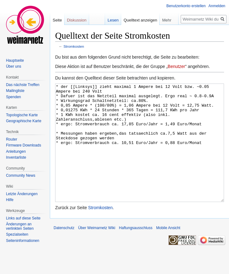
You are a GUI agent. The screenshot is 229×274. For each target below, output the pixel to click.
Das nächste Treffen (22, 85)
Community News (20, 175)
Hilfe (9, 200)
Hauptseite (15, 60)
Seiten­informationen (22, 240)
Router (11, 139)
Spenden (13, 97)
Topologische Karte (22, 115)
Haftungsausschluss (135, 251)
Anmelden (216, 6)
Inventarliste (16, 157)
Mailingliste (15, 91)
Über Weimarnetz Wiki (96, 251)
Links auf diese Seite (23, 218)
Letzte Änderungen (21, 194)
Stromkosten (74, 46)
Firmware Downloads (23, 145)
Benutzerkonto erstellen (186, 6)
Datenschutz (64, 251)
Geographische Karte (23, 121)
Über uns (13, 66)
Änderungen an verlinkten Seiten (20, 226)
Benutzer (176, 66)
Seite (57, 20)
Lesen (112, 20)
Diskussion (77, 20)
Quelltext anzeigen (140, 20)
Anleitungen (16, 151)
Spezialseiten (17, 234)
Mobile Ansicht (168, 251)
